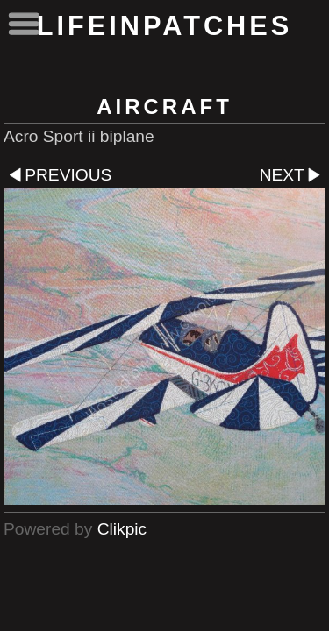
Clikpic (122, 529)
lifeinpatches (165, 26)
